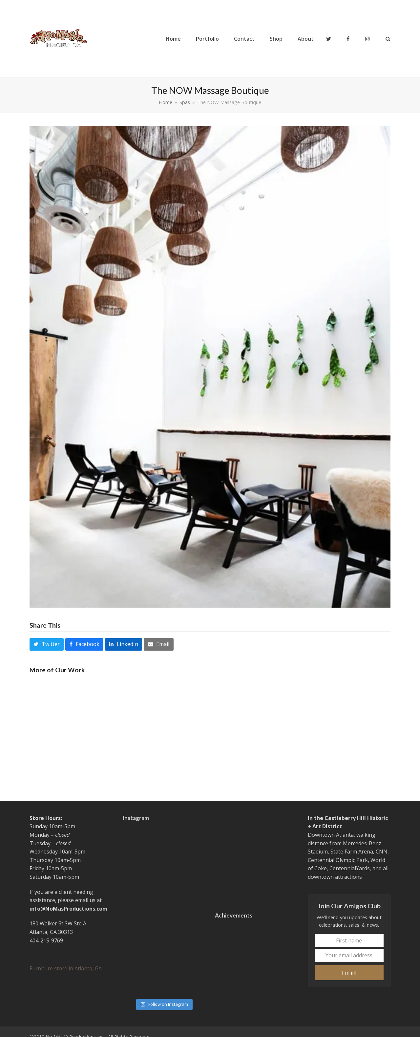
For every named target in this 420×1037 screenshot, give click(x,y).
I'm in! (349, 972)
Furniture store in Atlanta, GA (66, 968)
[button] (388, 39)
